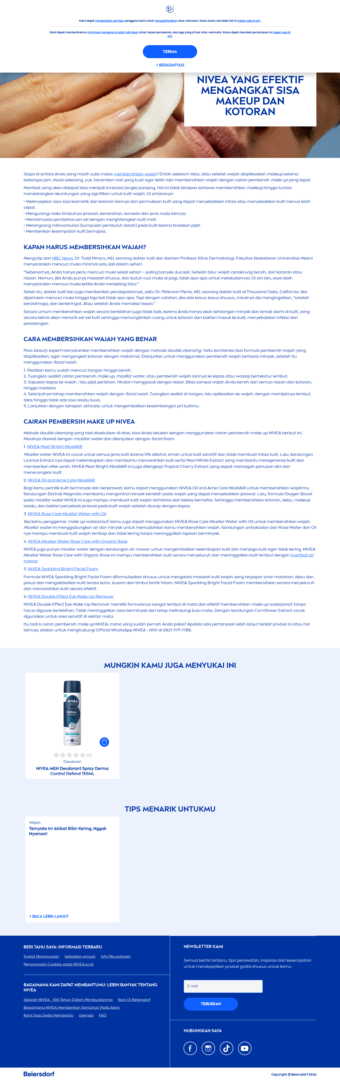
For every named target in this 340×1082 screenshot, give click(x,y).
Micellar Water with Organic (78, 541)
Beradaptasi (171, 65)
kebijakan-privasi (80, 956)
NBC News (62, 258)
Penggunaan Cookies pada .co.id (59, 964)
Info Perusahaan (116, 956)
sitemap (86, 1015)
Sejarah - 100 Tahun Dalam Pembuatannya (68, 999)
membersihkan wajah (135, 174)
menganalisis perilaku (109, 20)
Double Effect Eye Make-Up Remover (71, 596)
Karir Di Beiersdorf (134, 999)
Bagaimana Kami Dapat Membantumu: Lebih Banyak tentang (90, 987)
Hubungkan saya (203, 1030)
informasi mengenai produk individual (113, 32)
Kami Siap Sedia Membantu (48, 1015)
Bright (54, 446)
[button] (104, 742)
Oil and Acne (61, 480)
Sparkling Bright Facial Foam (63, 568)
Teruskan (211, 1004)
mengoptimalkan (166, 20)
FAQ (102, 1015)
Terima (170, 51)
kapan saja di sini (249, 20)
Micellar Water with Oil (67, 513)
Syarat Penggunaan (41, 956)
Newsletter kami (203, 946)
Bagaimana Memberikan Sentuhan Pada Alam (72, 1007)
